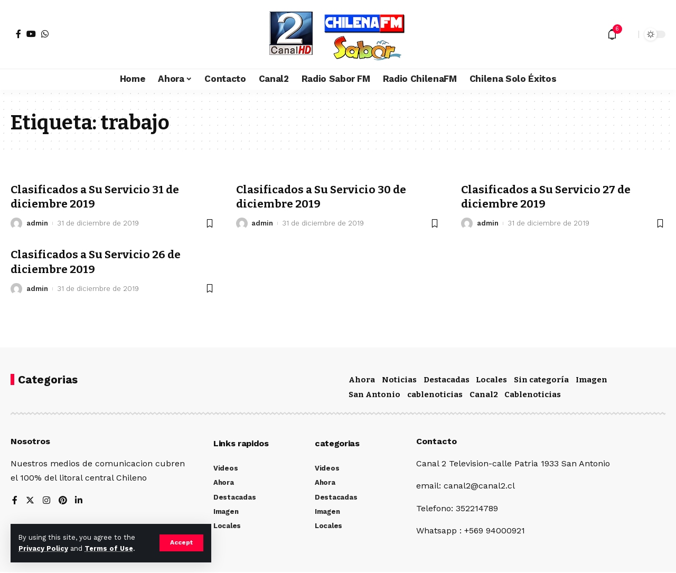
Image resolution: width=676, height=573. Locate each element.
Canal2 (484, 394)
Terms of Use (108, 548)
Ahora (362, 379)
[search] (628, 34)
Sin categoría (541, 379)
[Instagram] (46, 501)
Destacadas (447, 379)
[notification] (612, 34)
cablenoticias (435, 394)
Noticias (399, 379)
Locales (491, 379)
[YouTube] (31, 34)
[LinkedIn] (79, 501)
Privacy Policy (43, 548)
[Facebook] (18, 34)
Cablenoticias (532, 394)
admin (37, 223)
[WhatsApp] (45, 34)
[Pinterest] (63, 501)
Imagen (591, 379)
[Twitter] (30, 501)
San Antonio (374, 394)
